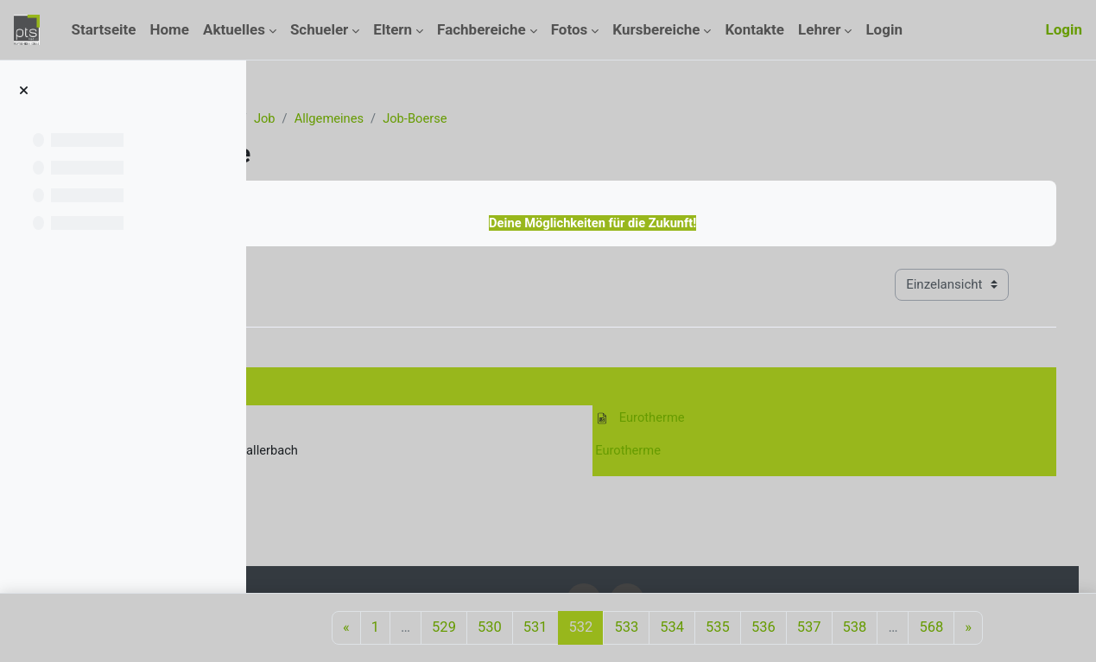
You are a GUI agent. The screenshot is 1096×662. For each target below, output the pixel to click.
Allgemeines (483, 118)
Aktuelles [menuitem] (234, 29)
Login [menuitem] (884, 29)
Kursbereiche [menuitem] (656, 29)
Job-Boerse (571, 118)
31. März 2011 (324, 380)
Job (417, 118)
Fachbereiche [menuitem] (481, 29)
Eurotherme (717, 419)
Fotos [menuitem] (569, 29)
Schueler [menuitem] (319, 29)
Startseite (308, 118)
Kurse (371, 118)
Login (1063, 29)
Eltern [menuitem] (392, 29)
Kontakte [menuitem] (754, 29)
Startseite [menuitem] (103, 29)
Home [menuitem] (170, 29)
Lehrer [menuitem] (819, 29)
